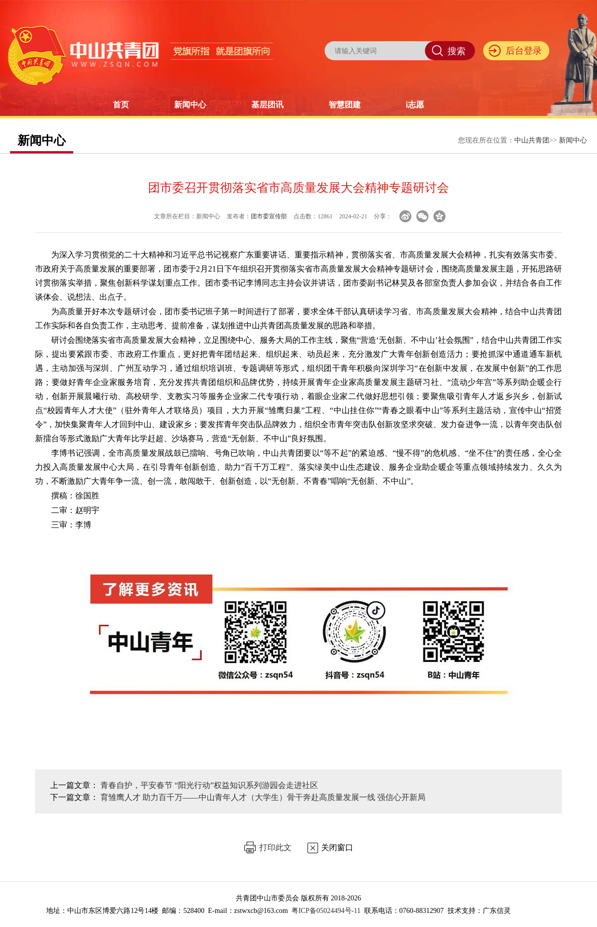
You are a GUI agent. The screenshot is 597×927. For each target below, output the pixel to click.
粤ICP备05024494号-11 (326, 910)
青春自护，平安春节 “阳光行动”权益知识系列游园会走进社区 (209, 785)
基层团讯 (267, 104)
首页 (121, 104)
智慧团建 (345, 104)
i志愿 (415, 104)
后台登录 (524, 51)
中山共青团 (531, 140)
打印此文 (275, 847)
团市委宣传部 (269, 216)
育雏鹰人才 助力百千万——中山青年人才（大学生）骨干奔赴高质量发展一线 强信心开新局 (262, 797)
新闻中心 (190, 104)
